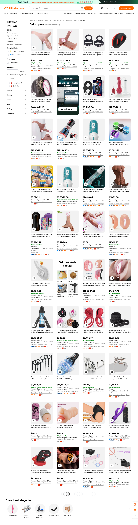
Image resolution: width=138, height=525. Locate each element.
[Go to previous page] (63, 494)
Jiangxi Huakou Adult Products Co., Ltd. (42, 156)
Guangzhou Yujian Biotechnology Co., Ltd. (120, 112)
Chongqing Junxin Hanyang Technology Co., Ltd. (68, 483)
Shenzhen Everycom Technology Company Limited (120, 204)
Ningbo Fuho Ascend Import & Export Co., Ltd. (94, 391)
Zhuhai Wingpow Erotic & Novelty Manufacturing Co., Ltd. (94, 485)
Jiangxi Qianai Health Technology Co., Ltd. (68, 67)
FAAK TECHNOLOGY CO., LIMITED (42, 112)
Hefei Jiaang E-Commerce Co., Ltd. (42, 393)
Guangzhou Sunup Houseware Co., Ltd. (42, 483)
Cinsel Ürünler (57, 20)
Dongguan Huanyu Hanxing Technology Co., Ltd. (68, 249)
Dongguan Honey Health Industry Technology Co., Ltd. (120, 438)
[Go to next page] (98, 494)
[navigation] (16, 257)
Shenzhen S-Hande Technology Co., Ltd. (94, 204)
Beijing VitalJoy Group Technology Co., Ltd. (120, 299)
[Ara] (88, 8)
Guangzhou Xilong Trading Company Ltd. (120, 395)
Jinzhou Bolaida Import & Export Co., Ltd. (94, 112)
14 (93, 494)
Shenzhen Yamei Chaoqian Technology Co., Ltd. (42, 299)
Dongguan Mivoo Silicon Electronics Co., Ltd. (120, 484)
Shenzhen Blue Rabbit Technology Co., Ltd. (94, 346)
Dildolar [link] (82, 20)
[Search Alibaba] (55, 8)
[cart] (108, 8)
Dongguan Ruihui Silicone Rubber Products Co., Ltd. (42, 202)
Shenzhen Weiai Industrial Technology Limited (120, 155)
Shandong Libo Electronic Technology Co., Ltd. (94, 247)
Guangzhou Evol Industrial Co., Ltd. (94, 155)
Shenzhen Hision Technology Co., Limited (42, 438)
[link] (135, 504)
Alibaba (32, 20)
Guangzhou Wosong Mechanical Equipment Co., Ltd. (68, 346)
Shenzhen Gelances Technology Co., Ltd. (68, 391)
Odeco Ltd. (34, 252)
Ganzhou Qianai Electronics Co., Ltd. (42, 69)
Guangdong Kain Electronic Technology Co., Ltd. (120, 69)
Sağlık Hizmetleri (43, 20)
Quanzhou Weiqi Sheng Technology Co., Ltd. (94, 440)
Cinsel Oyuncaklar (71, 20)
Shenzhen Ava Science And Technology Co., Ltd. (94, 69)
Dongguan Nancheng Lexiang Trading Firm (68, 203)
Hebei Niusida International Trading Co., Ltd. (120, 252)
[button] (82, 8)
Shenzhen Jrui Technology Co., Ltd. (68, 439)
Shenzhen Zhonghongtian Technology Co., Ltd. (68, 156)
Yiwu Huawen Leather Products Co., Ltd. (120, 344)
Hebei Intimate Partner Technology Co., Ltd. (94, 299)
